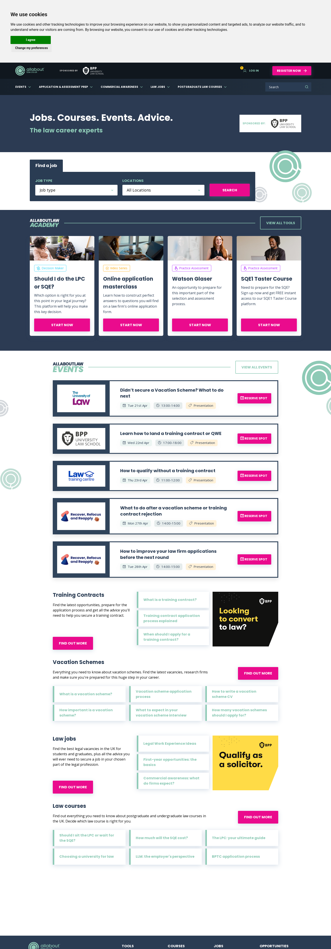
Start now (62, 324)
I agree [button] (30, 40)
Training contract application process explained (171, 618)
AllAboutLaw (29, 71)
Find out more (73, 643)
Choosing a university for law (86, 856)
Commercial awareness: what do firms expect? (171, 781)
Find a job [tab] (46, 165)
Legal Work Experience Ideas (169, 743)
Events (20, 87)
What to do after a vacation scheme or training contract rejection (173, 511)
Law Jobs (158, 87)
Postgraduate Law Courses (200, 87)
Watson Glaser (192, 278)
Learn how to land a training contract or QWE (170, 433)
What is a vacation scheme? (85, 694)
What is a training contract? (170, 599)
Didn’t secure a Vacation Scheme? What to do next (172, 393)
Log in (251, 70)
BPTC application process (236, 856)
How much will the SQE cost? (162, 837)
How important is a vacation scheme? (86, 713)
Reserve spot (253, 398)
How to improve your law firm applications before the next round (168, 554)
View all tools (280, 222)
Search (306, 87)
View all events (256, 367)
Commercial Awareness (119, 87)
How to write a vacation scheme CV (234, 694)
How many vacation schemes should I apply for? (239, 713)
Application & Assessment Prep (63, 87)
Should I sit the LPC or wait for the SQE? (86, 838)
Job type (43, 180)
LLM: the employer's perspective (165, 856)
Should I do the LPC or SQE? (59, 282)
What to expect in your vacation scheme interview (161, 713)
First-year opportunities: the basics (170, 762)
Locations (133, 180)
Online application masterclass (128, 282)
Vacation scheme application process (164, 694)
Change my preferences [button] (31, 48)
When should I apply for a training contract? (166, 637)
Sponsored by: (270, 123)
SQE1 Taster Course (266, 278)
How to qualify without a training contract (167, 471)
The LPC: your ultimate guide (238, 837)
